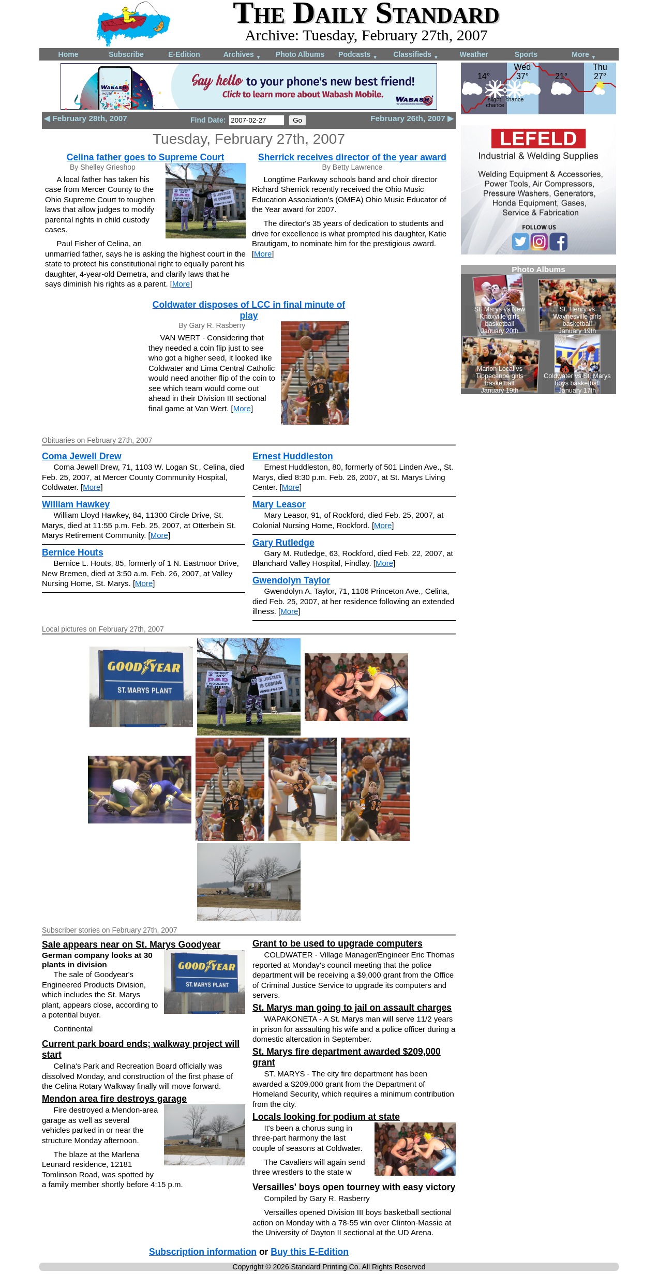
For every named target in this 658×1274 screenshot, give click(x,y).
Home (68, 54)
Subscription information (203, 1252)
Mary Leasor (279, 504)
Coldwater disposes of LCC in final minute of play (249, 310)
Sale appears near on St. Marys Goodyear (131, 944)
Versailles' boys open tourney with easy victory (353, 1187)
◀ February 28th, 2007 (85, 118)
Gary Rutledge (283, 542)
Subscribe (126, 54)
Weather (474, 54)
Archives (242, 55)
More (584, 55)
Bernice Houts (72, 552)
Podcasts (358, 55)
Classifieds (416, 55)
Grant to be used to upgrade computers (337, 943)
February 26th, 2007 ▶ (412, 118)
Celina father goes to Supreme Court (145, 157)
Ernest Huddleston (292, 456)
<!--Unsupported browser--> (538, 329)
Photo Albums (300, 54)
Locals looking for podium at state (326, 1117)
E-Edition (184, 54)
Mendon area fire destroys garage (114, 1098)
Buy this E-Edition (310, 1252)
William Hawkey (76, 504)
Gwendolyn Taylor (291, 580)
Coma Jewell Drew (82, 456)
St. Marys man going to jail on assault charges (352, 1007)
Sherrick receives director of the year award (352, 157)
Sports (526, 54)
